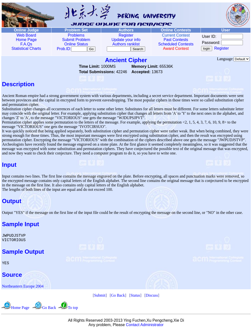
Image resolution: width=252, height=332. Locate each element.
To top (73, 308)
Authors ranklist (125, 44)
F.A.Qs (26, 44)
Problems (75, 35)
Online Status (75, 44)
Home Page (26, 40)
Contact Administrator (145, 326)
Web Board (26, 35)
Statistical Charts (26, 48)
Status (135, 296)
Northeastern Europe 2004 (23, 287)
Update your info (124, 40)
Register (125, 35)
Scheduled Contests (174, 44)
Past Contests (174, 40)
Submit (99, 296)
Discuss (152, 296)
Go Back (118, 296)
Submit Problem (76, 40)
